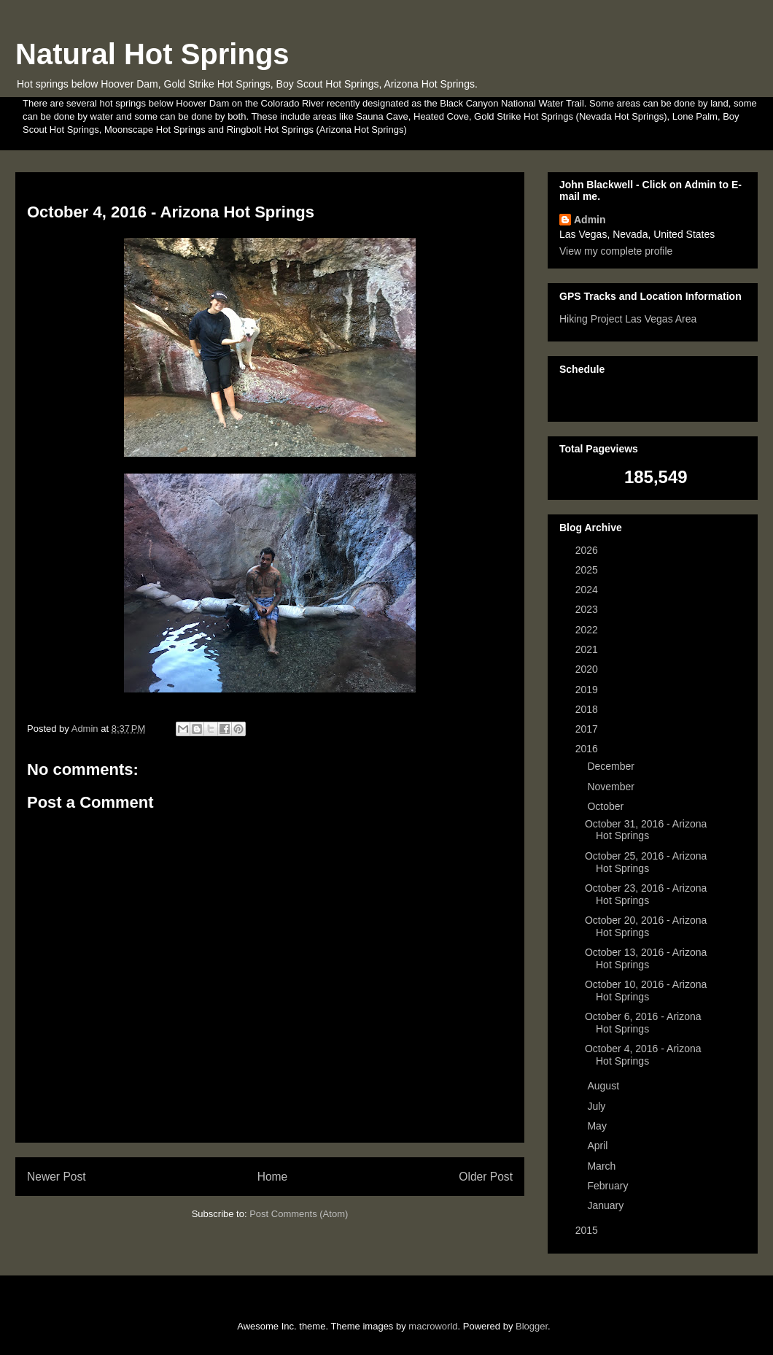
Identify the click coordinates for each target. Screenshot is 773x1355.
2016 (588, 748)
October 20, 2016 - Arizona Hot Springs (646, 926)
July (597, 1106)
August (604, 1086)
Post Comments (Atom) (298, 1213)
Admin (590, 219)
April (598, 1145)
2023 (588, 609)
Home (272, 1176)
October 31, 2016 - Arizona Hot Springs (646, 830)
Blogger (532, 1326)
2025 (588, 570)
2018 (588, 709)
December (612, 766)
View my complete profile (615, 251)
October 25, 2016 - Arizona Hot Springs (646, 862)
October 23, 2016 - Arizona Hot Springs (646, 894)
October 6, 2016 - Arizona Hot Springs (643, 1023)
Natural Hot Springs (152, 54)
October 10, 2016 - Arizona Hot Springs (646, 990)
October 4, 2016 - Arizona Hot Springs (643, 1055)
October (606, 806)
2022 (588, 630)
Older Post (486, 1176)
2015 (588, 1230)
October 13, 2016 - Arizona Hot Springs (646, 958)
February (609, 1186)
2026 (588, 550)
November (612, 786)
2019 (588, 689)
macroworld (432, 1326)
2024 (588, 589)
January (606, 1205)
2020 (588, 669)
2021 (588, 649)
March (602, 1166)
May (598, 1126)
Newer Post (56, 1176)
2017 (588, 729)
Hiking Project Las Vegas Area (627, 319)
